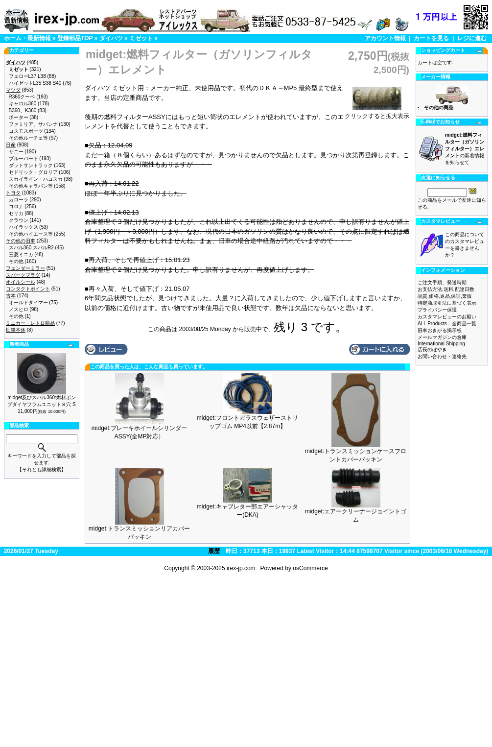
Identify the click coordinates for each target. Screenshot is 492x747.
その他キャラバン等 (31, 186)
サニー (16, 151)
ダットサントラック (31, 165)
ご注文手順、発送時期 (442, 282)
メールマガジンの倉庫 (442, 337)
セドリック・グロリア (33, 172)
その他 (16, 261)
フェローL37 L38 (27, 76)
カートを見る (431, 38)
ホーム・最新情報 (27, 38)
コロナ (16, 206)
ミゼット (141, 38)
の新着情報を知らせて (464, 148)
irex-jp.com (241, 568)
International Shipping (441, 343)
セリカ (16, 213)
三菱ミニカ (21, 254)
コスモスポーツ (26, 131)
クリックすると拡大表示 (377, 113)
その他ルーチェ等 (28, 138)
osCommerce (310, 568)
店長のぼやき (432, 349)
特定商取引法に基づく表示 (447, 303)
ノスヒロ (18, 309)
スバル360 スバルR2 (31, 247)
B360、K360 (23, 110)
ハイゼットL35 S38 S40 (35, 83)
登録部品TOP (75, 38)
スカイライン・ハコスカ (36, 179)
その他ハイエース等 (31, 234)
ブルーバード (23, 158)
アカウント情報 (385, 38)
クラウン (18, 220)
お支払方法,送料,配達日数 (446, 289)
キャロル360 (23, 103)
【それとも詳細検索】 (41, 469)
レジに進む (472, 38)
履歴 (214, 551)
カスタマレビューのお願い (447, 316)
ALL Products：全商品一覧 (447, 323)
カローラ (18, 199)
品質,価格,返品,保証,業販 (445, 296)
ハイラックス (23, 227)
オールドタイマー (28, 302)
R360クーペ (22, 96)
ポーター (18, 117)
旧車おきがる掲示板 (440, 330)
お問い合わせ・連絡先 (442, 356)
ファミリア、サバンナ (33, 124)
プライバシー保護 (437, 310)
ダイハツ (111, 38)
